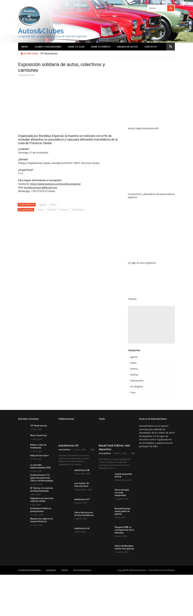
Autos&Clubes (41, 30)
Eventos (134, 368)
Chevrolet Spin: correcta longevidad (122, 492)
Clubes (53, 204)
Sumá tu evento (100, 46)
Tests (133, 392)
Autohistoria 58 (81, 470)
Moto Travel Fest (38, 435)
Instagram (51, 570)
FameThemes (169, 570)
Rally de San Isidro (39, 455)
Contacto (150, 46)
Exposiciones (78, 209)
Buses (41, 209)
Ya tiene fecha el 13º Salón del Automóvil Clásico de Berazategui (41, 478)
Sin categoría (136, 386)
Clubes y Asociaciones (48, 46)
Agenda (42, 204)
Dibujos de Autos (127, 46)
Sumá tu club (76, 46)
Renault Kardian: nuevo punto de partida (123, 511)
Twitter (64, 570)
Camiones (51, 209)
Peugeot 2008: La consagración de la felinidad (124, 530)
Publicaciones (136, 380)
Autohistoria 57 (81, 499)
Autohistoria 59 (68, 445)
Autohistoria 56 (81, 528)
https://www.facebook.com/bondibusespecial (55, 184)
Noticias (134, 374)
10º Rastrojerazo (49, 53)
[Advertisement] (151, 325)
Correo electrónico (82, 570)
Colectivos (64, 209)
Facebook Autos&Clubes (29, 570)
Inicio (24, 46)
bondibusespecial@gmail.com (40, 187)
